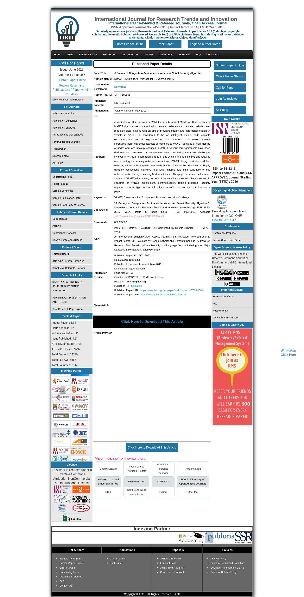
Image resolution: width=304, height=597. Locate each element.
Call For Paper (71, 63)
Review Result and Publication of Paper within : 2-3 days (72, 90)
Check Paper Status (229, 76)
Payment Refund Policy (224, 572)
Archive (57, 225)
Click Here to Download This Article (152, 447)
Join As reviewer (227, 98)
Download (120, 86)
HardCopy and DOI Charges (68, 134)
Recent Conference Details (67, 239)
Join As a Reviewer (171, 558)
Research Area (61, 155)
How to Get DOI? (224, 220)
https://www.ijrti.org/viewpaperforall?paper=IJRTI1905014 (173, 290)
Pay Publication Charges (66, 141)
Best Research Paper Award (68, 309)
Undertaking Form (63, 176)
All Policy (58, 162)
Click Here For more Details (68, 99)
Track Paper (165, 44)
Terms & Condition (223, 296)
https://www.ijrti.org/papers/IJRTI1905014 (163, 294)
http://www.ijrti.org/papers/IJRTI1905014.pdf (139, 216)
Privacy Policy (220, 310)
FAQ (215, 303)
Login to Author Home (205, 44)
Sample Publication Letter (67, 197)
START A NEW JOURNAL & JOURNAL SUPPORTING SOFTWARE (67, 286)
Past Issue (116, 563)
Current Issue (60, 218)
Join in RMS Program (172, 567)
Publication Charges (64, 127)
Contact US (66, 585)
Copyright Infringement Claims (227, 567)
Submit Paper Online (129, 44)
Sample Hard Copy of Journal (69, 204)
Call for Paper (225, 87)
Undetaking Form (69, 572)
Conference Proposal (64, 233)
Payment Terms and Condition (227, 563)
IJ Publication (134, 285)
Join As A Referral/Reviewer (68, 260)
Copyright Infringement (226, 317)
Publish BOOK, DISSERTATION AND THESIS (69, 299)
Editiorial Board (168, 563)
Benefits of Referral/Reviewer (69, 268)
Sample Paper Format (72, 558)
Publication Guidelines (65, 120)
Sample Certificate (63, 190)
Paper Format (60, 183)
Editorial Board (61, 253)
